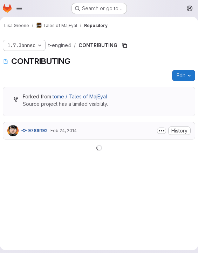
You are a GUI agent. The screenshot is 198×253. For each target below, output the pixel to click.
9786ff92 (34, 130)
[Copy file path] (124, 45)
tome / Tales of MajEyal (80, 96)
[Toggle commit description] (161, 131)
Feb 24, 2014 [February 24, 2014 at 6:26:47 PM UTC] (63, 130)
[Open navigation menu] (19, 8)
